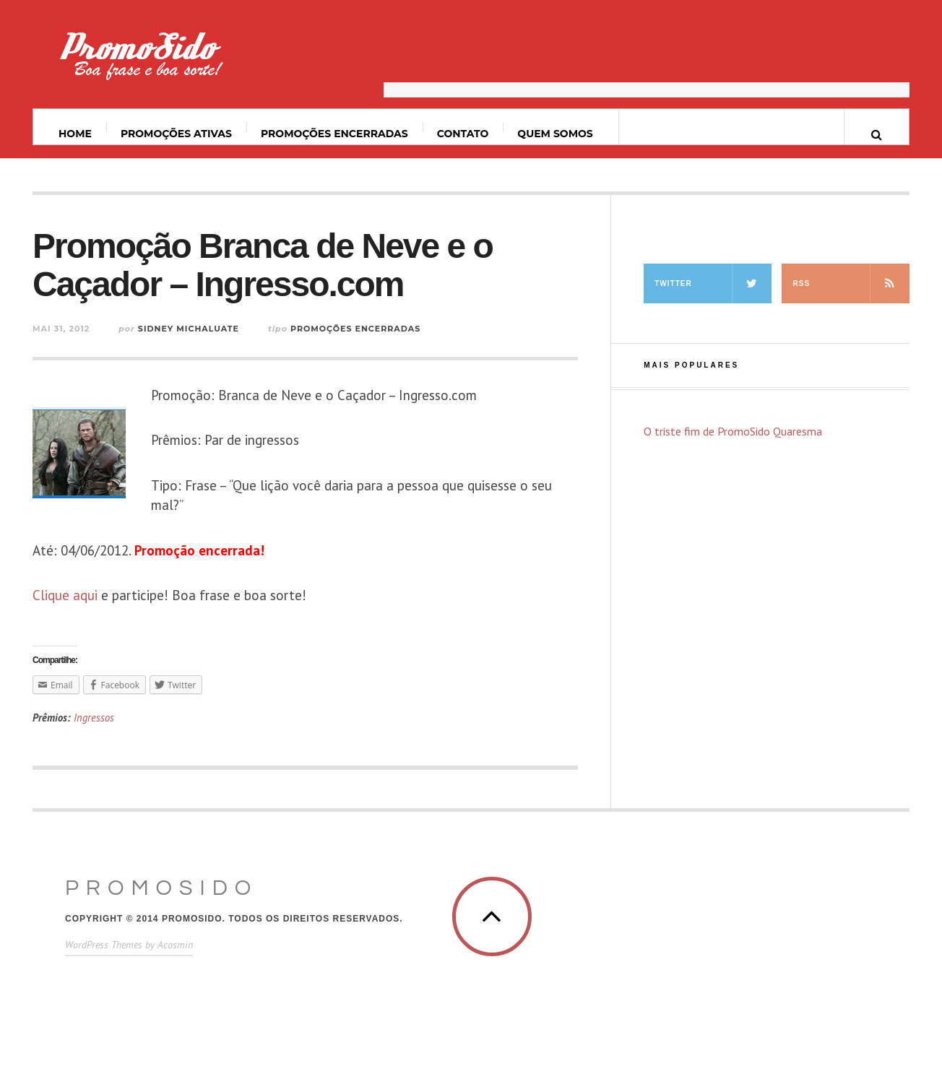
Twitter (713, 283)
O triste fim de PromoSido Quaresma (733, 431)
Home (75, 133)
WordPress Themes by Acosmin (129, 944)
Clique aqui (65, 595)
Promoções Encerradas (334, 133)
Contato (463, 133)
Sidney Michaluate (188, 329)
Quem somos (554, 133)
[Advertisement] (646, 61)
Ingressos (94, 717)
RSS (850, 283)
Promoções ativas (176, 133)
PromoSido (161, 888)
